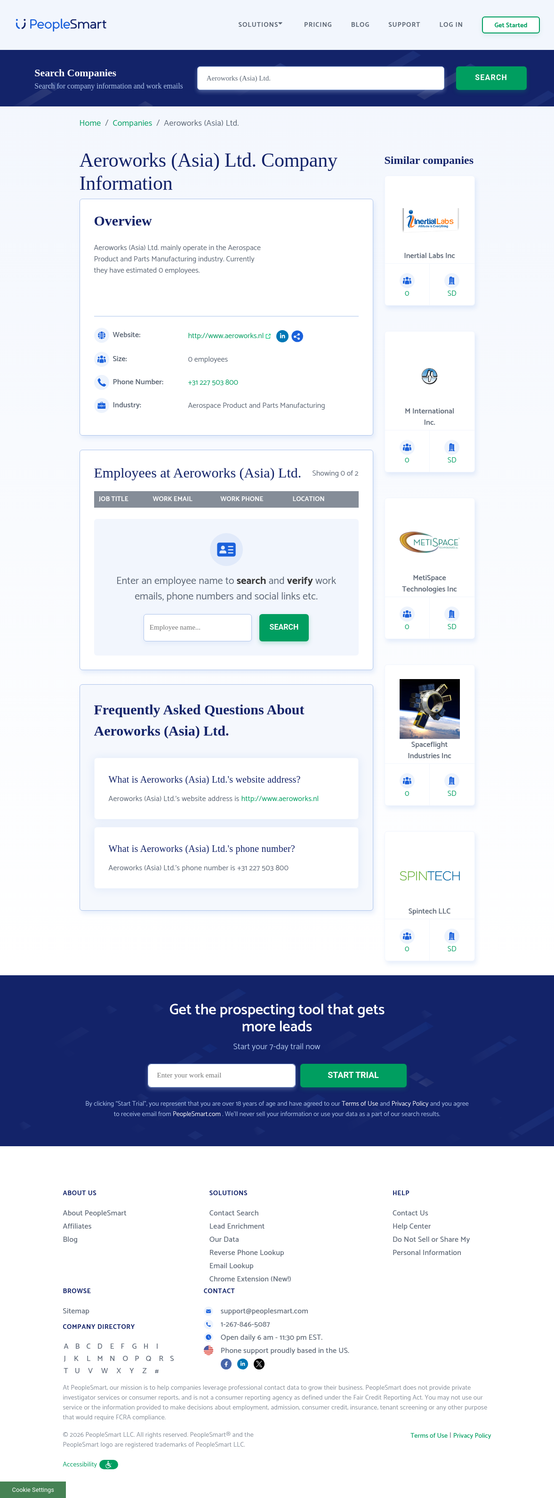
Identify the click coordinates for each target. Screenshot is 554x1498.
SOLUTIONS (261, 25)
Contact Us (410, 1213)
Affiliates (77, 1226)
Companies (132, 123)
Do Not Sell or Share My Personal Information (431, 1246)
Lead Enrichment (237, 1226)
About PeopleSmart (95, 1213)
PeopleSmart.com (197, 1114)
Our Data (224, 1239)
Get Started (511, 25)
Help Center (412, 1226)
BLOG (360, 25)
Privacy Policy (410, 1104)
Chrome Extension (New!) (250, 1279)
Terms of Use (360, 1104)
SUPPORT (404, 25)
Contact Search (234, 1213)
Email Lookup (231, 1266)
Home (90, 123)
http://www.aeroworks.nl (226, 336)
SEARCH (491, 77)
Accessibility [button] (91, 1464)
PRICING (318, 25)
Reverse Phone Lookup (246, 1253)
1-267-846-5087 (237, 1324)
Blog (70, 1239)
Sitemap (76, 1311)
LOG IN (452, 25)
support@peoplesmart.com (256, 1311)
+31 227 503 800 (213, 383)
